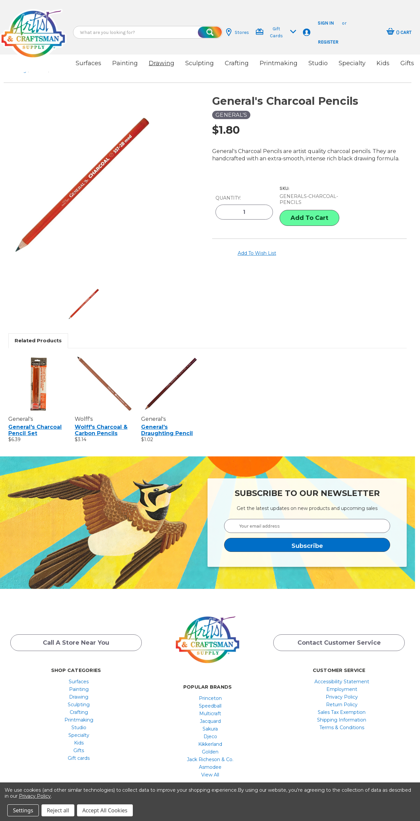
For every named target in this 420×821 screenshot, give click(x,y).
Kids (383, 63)
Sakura (210, 723)
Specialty (352, 63)
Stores (237, 32)
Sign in (326, 23)
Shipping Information (341, 714)
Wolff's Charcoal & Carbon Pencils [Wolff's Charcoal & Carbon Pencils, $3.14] (101, 424)
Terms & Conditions (341, 722)
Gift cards (79, 752)
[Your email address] (307, 520)
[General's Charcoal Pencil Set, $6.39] (38, 378)
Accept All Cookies (104, 810)
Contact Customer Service (339, 638)
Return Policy (342, 699)
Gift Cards (276, 32)
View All (210, 769)
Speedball (210, 700)
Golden (210, 746)
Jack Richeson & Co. (210, 754)
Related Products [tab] (38, 335)
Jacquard (210, 716)
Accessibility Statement (341, 676)
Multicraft (210, 708)
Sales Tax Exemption (342, 707)
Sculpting (199, 63)
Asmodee (210, 761)
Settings (23, 810)
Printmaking (278, 63)
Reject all (58, 810)
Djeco (210, 731)
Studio (318, 63)
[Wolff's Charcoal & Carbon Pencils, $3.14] (104, 378)
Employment (341, 684)
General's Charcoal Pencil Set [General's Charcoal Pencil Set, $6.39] (35, 424)
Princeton (210, 693)
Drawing (161, 63)
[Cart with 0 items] (399, 32)
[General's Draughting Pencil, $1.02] (171, 378)
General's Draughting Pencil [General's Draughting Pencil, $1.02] (167, 424)
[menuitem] (78, 676)
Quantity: (228, 192)
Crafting (237, 63)
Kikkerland (210, 738)
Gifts (407, 63)
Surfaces (88, 63)
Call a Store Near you (76, 638)
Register (328, 42)
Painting (125, 63)
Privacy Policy (342, 691)
